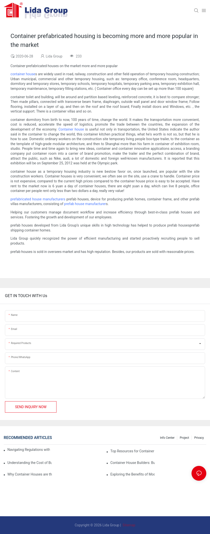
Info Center (167, 437)
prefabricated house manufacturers (38, 199)
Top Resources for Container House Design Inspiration (132, 451)
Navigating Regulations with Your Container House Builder (28, 450)
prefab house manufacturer (85, 204)
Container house (71, 129)
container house (23, 74)
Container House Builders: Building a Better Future (132, 463)
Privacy (199, 437)
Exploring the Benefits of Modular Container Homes (132, 474)
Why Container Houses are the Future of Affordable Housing (29, 474)
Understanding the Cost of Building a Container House (29, 463)
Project (184, 437)
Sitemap (128, 525)
